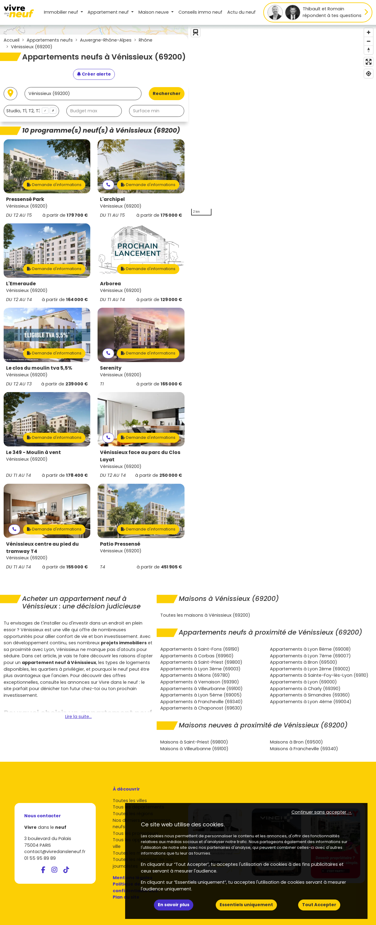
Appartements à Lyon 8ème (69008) (310, 649)
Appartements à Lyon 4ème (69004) (310, 702)
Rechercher (167, 93)
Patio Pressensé (120, 543)
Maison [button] (154, 12)
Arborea (110, 283)
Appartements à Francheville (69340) (201, 702)
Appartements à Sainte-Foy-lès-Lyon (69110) (319, 675)
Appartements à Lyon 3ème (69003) (200, 669)
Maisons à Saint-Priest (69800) (194, 742)
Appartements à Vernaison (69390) (199, 682)
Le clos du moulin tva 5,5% (39, 367)
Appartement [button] (109, 12)
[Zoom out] (368, 41)
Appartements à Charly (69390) (305, 689)
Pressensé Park (25, 199)
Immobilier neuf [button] (61, 12)
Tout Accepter (319, 905)
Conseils (200, 12)
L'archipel (112, 199)
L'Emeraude (21, 283)
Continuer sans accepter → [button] (321, 812)
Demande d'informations (54, 184)
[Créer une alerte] (94, 74)
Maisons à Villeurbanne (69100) (194, 749)
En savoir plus (173, 905)
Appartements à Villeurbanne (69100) (201, 689)
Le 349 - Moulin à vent (33, 452)
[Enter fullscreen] (368, 61)
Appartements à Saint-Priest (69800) (201, 662)
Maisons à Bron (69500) (296, 742)
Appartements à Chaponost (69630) (201, 708)
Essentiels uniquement (246, 905)
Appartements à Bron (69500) (303, 662)
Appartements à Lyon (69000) (303, 682)
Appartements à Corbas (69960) (197, 656)
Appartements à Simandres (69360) (310, 695)
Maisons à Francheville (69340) (304, 749)
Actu (241, 12)
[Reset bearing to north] (368, 50)
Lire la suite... (78, 716)
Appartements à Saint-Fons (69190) (199, 649)
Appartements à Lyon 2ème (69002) (310, 669)
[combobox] (31, 111)
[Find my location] (368, 73)
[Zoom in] (368, 32)
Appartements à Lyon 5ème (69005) (201, 695)
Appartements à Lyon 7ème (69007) (310, 656)
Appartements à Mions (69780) (195, 675)
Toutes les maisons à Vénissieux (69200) (205, 615)
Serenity (110, 367)
